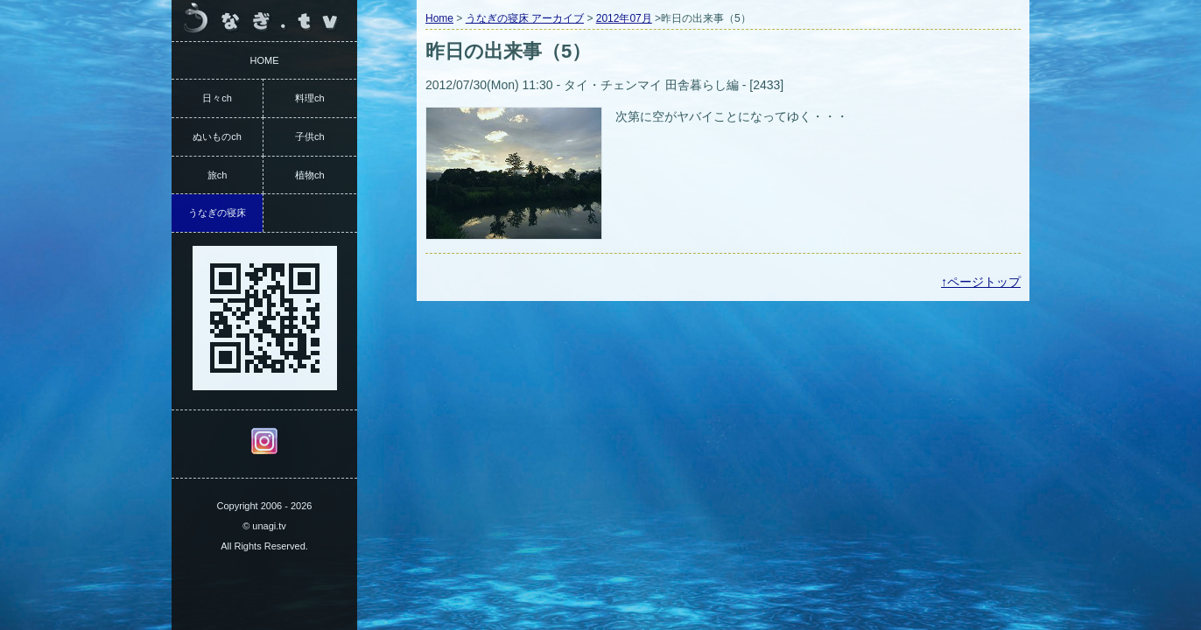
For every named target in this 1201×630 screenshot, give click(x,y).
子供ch (310, 136)
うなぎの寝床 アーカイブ (525, 18)
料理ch (310, 98)
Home (439, 18)
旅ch (217, 175)
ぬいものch (217, 136)
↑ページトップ (981, 282)
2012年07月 (624, 18)
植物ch (310, 175)
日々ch (217, 98)
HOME (264, 60)
